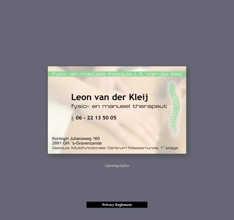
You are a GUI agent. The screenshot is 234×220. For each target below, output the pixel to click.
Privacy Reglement (117, 205)
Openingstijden (117, 165)
